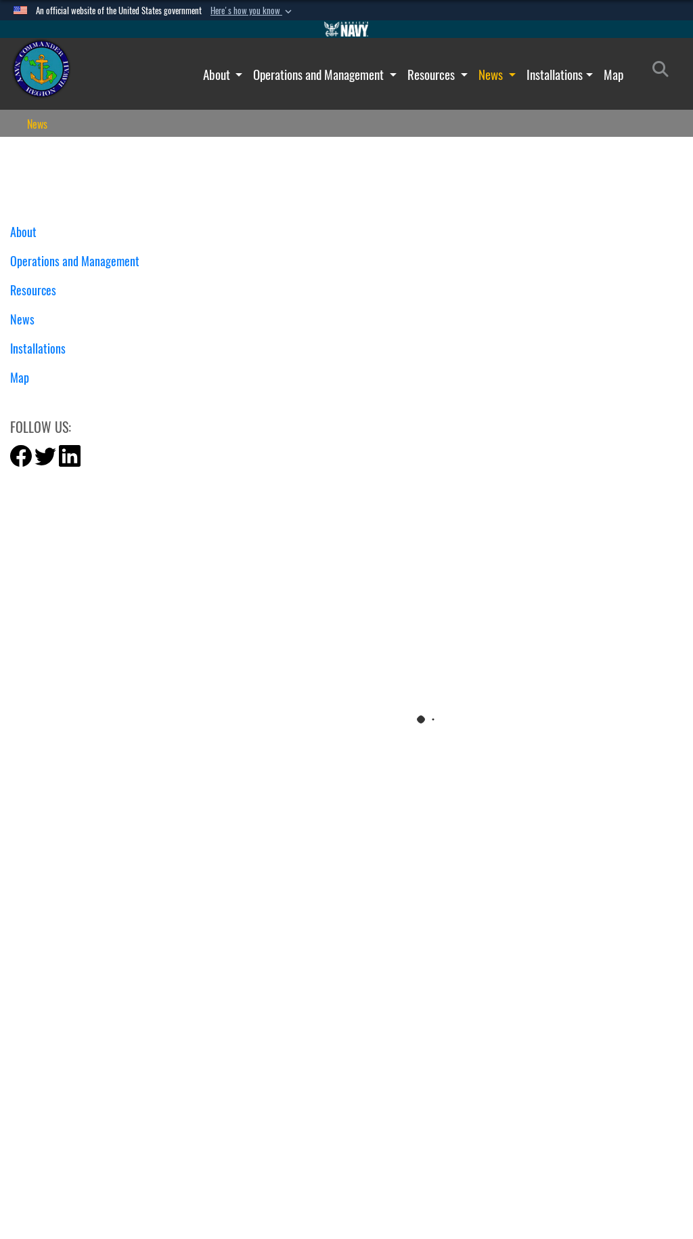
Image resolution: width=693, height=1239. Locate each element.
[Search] (664, 72)
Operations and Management (319, 74)
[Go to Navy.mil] (346, 29)
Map (613, 74)
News (492, 74)
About (218, 74)
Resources (432, 74)
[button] (252, 11)
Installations (555, 74)
